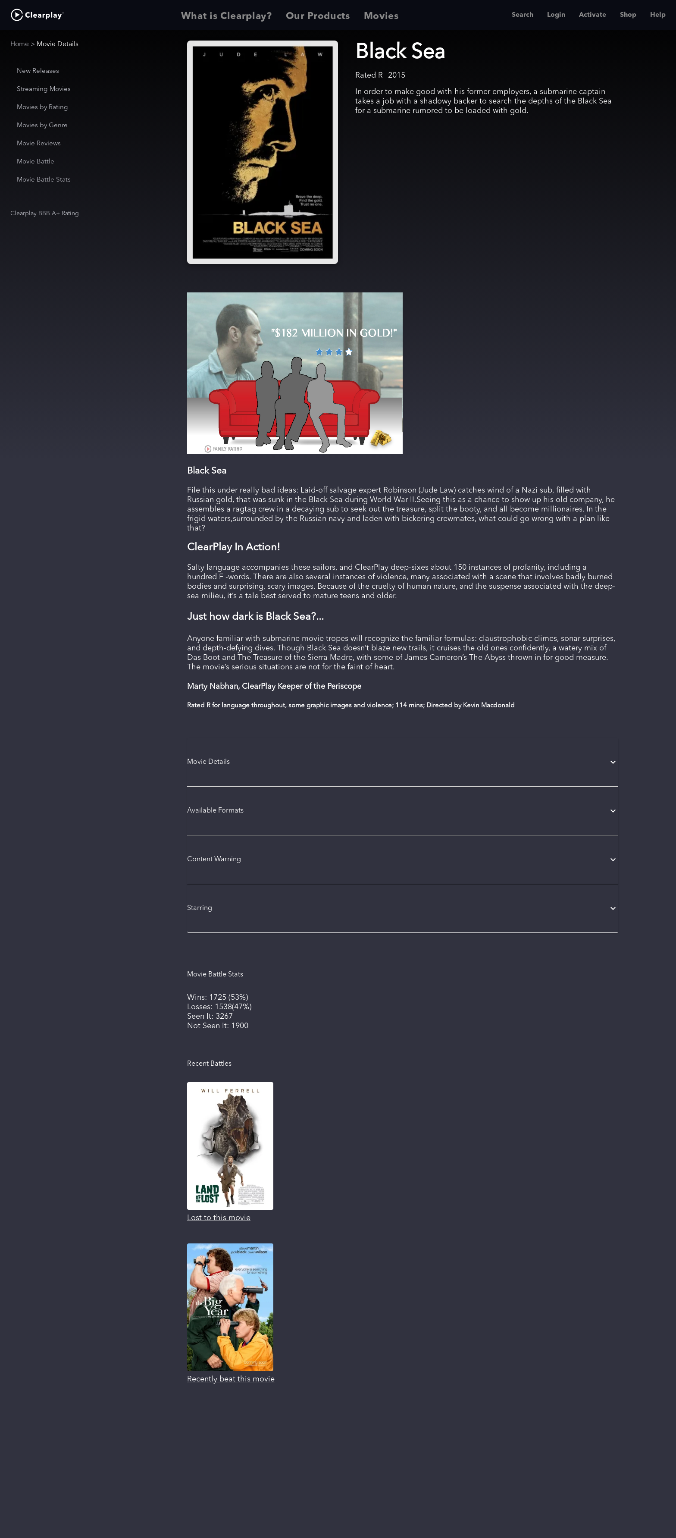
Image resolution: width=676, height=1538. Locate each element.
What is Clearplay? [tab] (226, 15)
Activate (592, 15)
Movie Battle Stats (44, 180)
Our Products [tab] (318, 15)
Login (556, 15)
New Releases (38, 71)
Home (19, 44)
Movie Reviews (39, 144)
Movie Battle (35, 162)
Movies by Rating (42, 107)
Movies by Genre (42, 125)
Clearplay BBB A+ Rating (44, 213)
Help (658, 15)
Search (522, 15)
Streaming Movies (44, 89)
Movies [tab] (381, 15)
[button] (402, 762)
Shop (628, 15)
